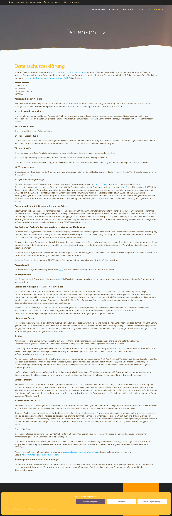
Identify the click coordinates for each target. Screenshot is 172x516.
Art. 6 (125, 187)
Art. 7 (143, 187)
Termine (140, 9)
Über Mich (113, 9)
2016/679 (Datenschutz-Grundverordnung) (67, 72)
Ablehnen (121, 502)
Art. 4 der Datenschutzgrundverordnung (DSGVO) (50, 78)
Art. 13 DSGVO (102, 184)
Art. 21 (60, 279)
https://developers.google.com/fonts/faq (79, 452)
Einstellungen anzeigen (152, 502)
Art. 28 (113, 351)
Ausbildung (127, 9)
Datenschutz (154, 9)
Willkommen (98, 9)
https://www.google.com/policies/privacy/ (40, 454)
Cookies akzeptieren (90, 502)
